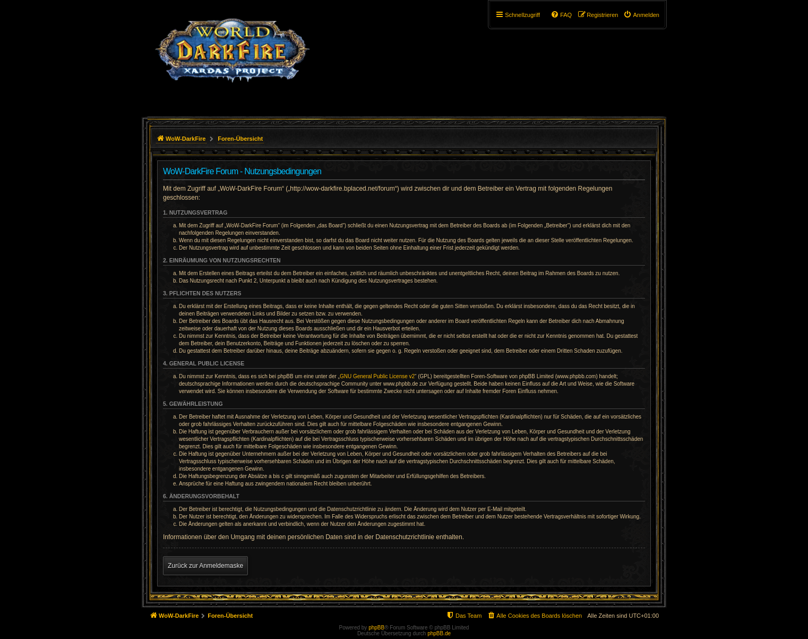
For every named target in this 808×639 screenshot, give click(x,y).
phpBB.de (439, 633)
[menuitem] (641, 14)
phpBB (376, 628)
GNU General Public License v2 (377, 376)
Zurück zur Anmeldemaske (205, 565)
